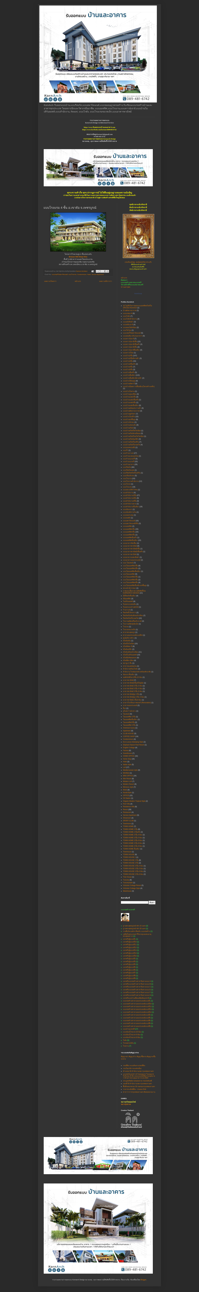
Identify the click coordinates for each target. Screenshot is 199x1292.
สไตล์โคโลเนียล (128, 644)
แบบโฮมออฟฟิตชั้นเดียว (132, 571)
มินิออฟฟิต (127, 599)
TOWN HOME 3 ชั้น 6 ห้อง (132, 840)
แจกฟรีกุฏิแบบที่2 (129, 959)
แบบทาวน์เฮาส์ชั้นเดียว (131, 350)
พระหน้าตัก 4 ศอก (129, 588)
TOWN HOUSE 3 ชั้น (130, 863)
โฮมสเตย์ (126, 714)
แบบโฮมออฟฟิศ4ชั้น (130, 582)
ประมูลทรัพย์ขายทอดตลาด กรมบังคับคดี (137, 1081)
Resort (125, 809)
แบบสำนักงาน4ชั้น (129, 501)
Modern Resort (128, 784)
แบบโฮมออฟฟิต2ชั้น (130, 566)
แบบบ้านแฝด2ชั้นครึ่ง (131, 400)
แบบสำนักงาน (128, 493)
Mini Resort (127, 779)
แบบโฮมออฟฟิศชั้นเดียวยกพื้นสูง (134, 585)
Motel (125, 790)
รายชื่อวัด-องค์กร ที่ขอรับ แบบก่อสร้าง (136, 931)
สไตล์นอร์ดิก (127, 649)
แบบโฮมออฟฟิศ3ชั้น (130, 580)
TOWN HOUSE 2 (129, 857)
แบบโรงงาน (127, 478)
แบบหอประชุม (128, 515)
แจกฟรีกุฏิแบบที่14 (129, 953)
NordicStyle (127, 793)
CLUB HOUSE (128, 733)
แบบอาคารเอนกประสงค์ (131, 560)
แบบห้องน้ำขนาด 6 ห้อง (131, 1035)
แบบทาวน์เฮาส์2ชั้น (130, 341)
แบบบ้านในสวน (128, 391)
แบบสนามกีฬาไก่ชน (130, 490)
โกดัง (125, 1040)
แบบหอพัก (126, 518)
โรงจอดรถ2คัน (128, 1043)
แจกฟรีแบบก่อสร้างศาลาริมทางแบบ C (137, 987)
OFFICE (126, 795)
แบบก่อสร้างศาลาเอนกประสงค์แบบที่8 (136, 1023)
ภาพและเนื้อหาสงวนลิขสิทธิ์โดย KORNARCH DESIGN (134, 592)
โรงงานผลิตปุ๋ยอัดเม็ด (130, 624)
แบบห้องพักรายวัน (129, 512)
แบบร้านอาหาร (128, 464)
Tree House (127, 877)
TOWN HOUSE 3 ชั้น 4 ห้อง (133, 866)
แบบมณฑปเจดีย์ (129, 447)
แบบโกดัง (126, 316)
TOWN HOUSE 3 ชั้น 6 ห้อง (133, 871)
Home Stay (127, 759)
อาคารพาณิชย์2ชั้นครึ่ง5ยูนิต (133, 683)
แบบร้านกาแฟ (128, 453)
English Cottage (129, 748)
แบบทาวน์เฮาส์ (128, 339)
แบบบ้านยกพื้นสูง (129, 419)
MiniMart (126, 773)
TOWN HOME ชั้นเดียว (131, 849)
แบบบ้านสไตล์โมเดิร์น (131, 442)
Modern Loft (127, 781)
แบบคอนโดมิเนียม (129, 327)
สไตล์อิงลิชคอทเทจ (130, 658)
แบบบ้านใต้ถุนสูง (129, 381)
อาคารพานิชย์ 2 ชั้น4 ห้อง (132, 700)
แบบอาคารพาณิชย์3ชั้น (131, 549)
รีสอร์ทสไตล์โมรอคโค (130, 618)
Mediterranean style (130, 770)
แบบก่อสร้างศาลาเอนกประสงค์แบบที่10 (137, 1004)
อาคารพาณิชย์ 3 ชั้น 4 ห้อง (132, 689)
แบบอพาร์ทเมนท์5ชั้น (130, 523)
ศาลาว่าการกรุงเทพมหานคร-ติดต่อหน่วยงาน (139, 1092)
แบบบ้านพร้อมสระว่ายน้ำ (132, 408)
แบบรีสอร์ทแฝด (128, 470)
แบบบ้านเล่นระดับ (129, 425)
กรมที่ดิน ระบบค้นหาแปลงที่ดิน (134, 1065)
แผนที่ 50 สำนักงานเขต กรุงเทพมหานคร (137, 1084)
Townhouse (127, 852)
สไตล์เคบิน (127, 641)
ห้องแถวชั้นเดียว (129, 674)
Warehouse (127, 891)
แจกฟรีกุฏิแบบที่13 (129, 950)
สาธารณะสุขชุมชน (130, 666)
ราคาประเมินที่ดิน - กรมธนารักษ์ (134, 1089)
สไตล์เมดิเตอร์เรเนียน (130, 652)
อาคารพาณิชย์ (128, 680)
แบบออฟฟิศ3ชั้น (129, 532)
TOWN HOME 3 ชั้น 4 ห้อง (132, 835)
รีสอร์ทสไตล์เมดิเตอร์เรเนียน (133, 615)
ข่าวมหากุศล (125, 287)
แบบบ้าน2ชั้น (128, 356)
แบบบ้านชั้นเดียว (129, 375)
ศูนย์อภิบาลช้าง (128, 638)
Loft (124, 767)
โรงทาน (126, 1046)
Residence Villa (128, 807)
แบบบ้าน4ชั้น (128, 367)
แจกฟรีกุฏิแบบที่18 (129, 956)
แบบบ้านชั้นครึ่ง (128, 372)
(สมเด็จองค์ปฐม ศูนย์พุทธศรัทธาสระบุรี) (138, 262)
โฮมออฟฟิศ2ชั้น (129, 722)
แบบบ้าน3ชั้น (128, 361)
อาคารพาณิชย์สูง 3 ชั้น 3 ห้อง (133, 697)
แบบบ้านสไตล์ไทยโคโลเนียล (133, 436)
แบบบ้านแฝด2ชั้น (129, 397)
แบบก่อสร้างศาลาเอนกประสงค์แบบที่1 (136, 1001)
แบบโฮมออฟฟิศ (129, 574)
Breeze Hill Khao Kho (78, 257)
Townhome (127, 824)
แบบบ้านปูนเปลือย (129, 394)
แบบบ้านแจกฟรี (129, 1029)
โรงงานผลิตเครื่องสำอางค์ (132, 621)
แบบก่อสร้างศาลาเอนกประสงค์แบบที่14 (137, 1012)
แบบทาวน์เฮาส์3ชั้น (130, 347)
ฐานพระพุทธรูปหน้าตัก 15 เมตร (134, 926)
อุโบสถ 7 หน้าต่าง (129, 711)
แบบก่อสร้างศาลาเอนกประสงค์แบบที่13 (137, 1009)
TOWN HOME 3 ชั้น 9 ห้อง (132, 846)
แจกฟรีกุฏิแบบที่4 (129, 964)
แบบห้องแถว (127, 509)
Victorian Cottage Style (131, 888)
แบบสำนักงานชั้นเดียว (131, 507)
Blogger (143, 1280)
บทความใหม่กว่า (50, 281)
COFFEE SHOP (129, 736)
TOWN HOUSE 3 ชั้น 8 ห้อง (133, 874)
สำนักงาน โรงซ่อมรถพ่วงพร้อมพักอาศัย (137, 672)
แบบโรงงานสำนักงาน (131, 481)
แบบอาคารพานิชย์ (129, 554)
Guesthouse (127, 753)
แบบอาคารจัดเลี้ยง (130, 543)
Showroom (127, 818)
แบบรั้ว (125, 450)
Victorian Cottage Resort (132, 885)
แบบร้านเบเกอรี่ (128, 461)
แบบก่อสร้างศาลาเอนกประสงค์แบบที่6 (136, 1021)
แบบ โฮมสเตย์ (128, 563)
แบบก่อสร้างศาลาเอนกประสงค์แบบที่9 (136, 1026)
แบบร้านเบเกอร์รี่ (129, 459)
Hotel (89, 274)
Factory (126, 750)
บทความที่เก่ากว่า (105, 281)
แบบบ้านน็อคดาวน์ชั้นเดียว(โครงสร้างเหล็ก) (139, 386)
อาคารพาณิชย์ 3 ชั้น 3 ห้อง (132, 686)
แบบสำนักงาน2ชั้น (129, 495)
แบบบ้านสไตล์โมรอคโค (131, 445)
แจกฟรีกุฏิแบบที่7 (129, 973)
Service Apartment (98, 274)
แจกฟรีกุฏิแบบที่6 (129, 970)
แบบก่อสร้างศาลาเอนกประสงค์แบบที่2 (136, 1015)
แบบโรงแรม (72, 274)
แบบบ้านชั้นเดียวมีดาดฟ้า (132, 378)
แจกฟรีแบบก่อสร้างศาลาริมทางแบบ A (137, 981)
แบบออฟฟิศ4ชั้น (129, 535)
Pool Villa (126, 804)
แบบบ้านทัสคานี (129, 384)
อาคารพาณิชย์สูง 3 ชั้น (131, 694)
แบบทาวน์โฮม (128, 353)
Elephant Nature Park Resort (133, 745)
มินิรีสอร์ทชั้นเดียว (129, 596)
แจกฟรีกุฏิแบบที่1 (129, 939)
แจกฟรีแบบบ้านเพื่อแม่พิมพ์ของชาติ (136, 998)
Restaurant (127, 812)
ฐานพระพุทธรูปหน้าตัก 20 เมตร (134, 929)
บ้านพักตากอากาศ (129, 310)
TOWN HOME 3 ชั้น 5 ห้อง (132, 838)
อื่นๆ (124, 708)
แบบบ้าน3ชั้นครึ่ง (129, 364)
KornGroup (138, 293)
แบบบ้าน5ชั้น (128, 369)
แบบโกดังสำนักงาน (130, 319)
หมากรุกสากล (126, 1104)
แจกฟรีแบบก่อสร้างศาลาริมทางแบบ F (137, 992)
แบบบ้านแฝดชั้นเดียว (130, 405)
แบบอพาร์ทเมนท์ (129, 521)
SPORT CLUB (128, 821)
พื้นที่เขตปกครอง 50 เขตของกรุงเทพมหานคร (139, 1086)
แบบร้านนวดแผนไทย (130, 456)
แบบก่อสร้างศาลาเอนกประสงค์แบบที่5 (136, 1018)
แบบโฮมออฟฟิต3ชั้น (130, 568)
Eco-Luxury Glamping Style (133, 742)
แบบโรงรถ (127, 484)
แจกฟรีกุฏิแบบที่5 (129, 967)
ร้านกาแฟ (126, 610)
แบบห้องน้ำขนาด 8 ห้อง (131, 1037)
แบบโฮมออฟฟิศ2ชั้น (130, 577)
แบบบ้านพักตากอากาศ (131, 411)
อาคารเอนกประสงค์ (130, 705)
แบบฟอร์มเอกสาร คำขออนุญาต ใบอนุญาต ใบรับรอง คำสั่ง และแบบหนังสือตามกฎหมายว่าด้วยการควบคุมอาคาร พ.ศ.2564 (139, 1076)
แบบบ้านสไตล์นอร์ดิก (130, 439)
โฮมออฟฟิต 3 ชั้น (129, 717)
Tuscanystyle (128, 883)
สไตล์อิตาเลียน (128, 660)
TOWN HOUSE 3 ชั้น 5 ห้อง (133, 869)
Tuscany (126, 880)
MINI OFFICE (128, 776)
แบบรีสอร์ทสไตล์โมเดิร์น (131, 473)
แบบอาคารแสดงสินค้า (131, 557)
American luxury (129, 728)
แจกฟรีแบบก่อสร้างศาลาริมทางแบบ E (137, 990)
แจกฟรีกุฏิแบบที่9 (129, 978)
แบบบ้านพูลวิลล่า (129, 414)
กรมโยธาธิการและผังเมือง (132, 1068)
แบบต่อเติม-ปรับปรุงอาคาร (132, 336)
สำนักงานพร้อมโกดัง (130, 669)
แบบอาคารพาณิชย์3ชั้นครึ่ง (133, 552)
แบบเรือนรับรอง (128, 476)
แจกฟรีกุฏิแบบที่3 (129, 961)
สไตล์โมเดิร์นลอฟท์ (130, 655)
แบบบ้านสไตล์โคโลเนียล (132, 431)
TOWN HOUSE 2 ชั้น (130, 860)
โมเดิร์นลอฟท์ (128, 601)
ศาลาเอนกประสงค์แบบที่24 (132, 635)
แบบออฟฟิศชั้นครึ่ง (130, 537)
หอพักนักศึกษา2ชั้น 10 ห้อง (132, 677)
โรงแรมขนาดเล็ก (129, 629)
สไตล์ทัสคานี (127, 646)
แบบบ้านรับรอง (128, 422)
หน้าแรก (78, 281)
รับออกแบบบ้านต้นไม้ (130, 607)
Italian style (127, 765)
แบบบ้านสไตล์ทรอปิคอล (131, 433)
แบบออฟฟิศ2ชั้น (129, 529)
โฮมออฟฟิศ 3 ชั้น (129, 725)
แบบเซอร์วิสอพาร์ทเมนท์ (60, 274)
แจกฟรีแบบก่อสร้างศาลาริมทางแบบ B (137, 984)
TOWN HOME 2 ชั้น (130, 829)
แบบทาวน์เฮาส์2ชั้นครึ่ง (131, 344)
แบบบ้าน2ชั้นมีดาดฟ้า (131, 358)
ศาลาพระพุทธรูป (129, 632)
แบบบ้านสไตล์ (128, 428)
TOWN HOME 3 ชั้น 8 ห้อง (132, 843)
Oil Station (127, 798)
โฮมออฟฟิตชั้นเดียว (130, 719)
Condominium (82, 274)
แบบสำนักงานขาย (129, 504)
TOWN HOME (128, 826)
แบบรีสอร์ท (127, 467)
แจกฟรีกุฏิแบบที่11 (129, 945)
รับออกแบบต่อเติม (129, 604)
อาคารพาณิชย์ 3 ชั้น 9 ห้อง (132, 691)
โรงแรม (126, 627)
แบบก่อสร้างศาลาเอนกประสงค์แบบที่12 (137, 1006)
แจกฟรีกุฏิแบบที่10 (129, 942)
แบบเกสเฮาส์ (127, 313)
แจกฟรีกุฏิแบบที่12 (129, 947)
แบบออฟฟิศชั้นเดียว (130, 540)
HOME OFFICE (128, 756)
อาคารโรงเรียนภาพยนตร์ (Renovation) (137, 703)
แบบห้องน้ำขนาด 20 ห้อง (132, 1032)
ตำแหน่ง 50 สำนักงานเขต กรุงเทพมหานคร (138, 1071)
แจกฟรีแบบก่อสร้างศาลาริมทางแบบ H (137, 995)
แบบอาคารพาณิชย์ (130, 546)
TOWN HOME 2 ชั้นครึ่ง (131, 832)
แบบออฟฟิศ (127, 526)
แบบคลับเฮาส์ (128, 325)
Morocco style (128, 787)
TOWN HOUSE (128, 854)
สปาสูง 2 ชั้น (127, 663)
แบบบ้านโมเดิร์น (129, 417)
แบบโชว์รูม (127, 330)
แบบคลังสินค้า (128, 322)
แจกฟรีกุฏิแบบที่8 (129, 976)
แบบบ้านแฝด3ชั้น (129, 402)
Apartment (127, 731)
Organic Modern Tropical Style (134, 801)
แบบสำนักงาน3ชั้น (129, 498)
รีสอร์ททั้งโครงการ (129, 613)
